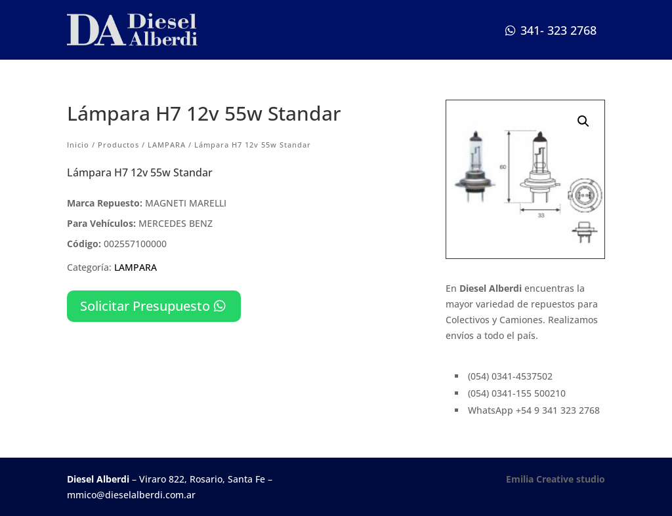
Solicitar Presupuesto (145, 306)
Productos (118, 144)
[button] (583, 121)
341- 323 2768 (558, 30)
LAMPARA (167, 144)
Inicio (78, 144)
